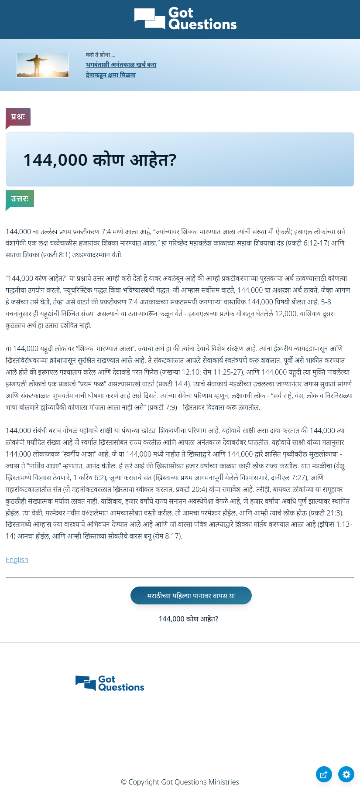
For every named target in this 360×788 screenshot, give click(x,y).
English (17, 559)
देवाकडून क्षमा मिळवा (111, 75)
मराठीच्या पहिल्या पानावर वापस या (191, 595)
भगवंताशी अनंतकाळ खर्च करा (121, 64)
